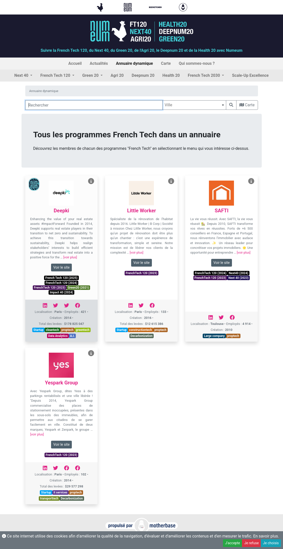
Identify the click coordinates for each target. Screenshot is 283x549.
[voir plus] (70, 257)
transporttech (49, 498)
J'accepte (232, 543)
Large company (214, 336)
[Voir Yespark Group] (91, 353)
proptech (67, 330)
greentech (82, 330)
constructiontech (140, 330)
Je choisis (271, 543)
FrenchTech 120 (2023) (49, 287)
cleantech (52, 330)
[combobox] (194, 105)
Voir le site (61, 267)
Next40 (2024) (238, 273)
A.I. (72, 336)
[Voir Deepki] (91, 181)
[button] (23, 76)
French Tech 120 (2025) (61, 278)
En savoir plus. (266, 536)
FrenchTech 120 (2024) (61, 283)
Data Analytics (58, 336)
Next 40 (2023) (238, 278)
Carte (247, 105)
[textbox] (194, 105)
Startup (39, 330)
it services (61, 492)
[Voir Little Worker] (171, 181)
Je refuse (251, 543)
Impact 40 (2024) (61, 292)
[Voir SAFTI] (251, 181)
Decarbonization (141, 336)
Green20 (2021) (78, 287)
